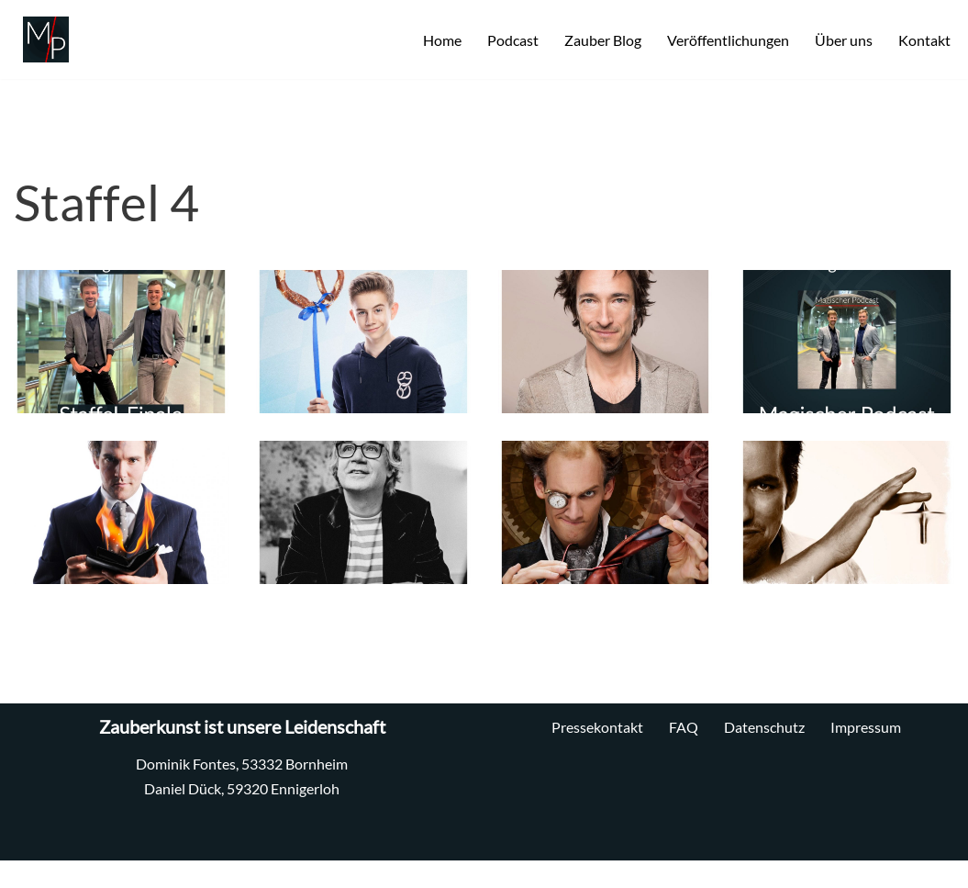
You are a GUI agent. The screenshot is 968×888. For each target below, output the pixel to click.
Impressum (865, 727)
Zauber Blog (602, 40)
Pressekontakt (597, 727)
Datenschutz (764, 727)
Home (442, 40)
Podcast (513, 40)
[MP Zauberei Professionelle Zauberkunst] (41, 39)
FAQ (683, 727)
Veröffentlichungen (728, 40)
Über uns (844, 40)
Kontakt (924, 40)
